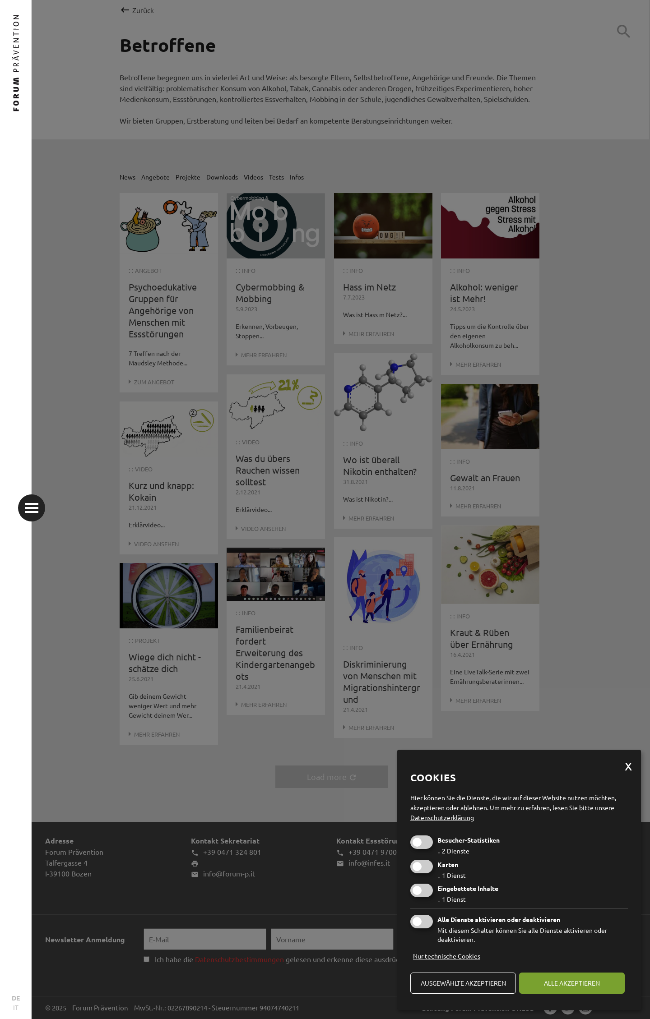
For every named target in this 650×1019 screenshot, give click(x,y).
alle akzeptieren (572, 983)
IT (16, 1007)
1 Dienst (451, 875)
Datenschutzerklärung (442, 817)
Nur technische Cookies (446, 956)
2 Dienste (453, 851)
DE (16, 998)
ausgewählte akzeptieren (463, 983)
